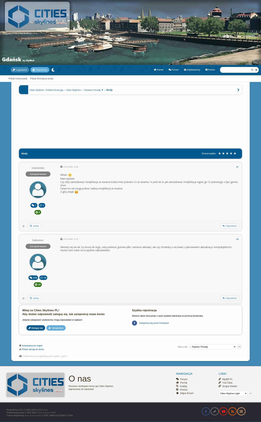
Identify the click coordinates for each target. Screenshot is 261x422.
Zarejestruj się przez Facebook (150, 323)
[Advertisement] (130, 120)
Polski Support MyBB (46, 413)
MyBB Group (42, 410)
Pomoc (210, 69)
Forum (173, 69)
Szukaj (181, 386)
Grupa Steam (228, 386)
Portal (158, 69)
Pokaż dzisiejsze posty (41, 78)
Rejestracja (39, 70)
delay (27, 415)
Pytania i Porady (92, 89)
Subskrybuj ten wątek (32, 345)
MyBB (20, 410)
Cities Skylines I (74, 89)
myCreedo (36, 415)
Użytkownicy (192, 69)
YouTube (226, 382)
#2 (237, 239)
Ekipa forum (185, 393)
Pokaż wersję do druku (33, 349)
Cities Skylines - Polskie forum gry (46, 89)
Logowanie (20, 70)
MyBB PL (226, 379)
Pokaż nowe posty (18, 78)
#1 (237, 167)
